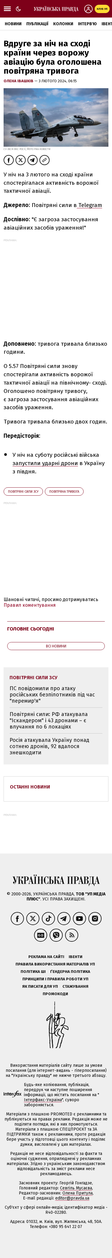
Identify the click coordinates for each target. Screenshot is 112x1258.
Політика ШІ (33, 971)
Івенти (75, 956)
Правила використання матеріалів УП (55, 964)
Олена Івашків (19, 81)
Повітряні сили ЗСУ (23, 492)
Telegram (89, 205)
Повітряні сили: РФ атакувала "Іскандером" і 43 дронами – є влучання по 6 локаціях (49, 720)
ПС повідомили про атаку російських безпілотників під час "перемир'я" (52, 694)
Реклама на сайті (46, 956)
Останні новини (30, 787)
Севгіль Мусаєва (76, 1188)
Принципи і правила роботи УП (55, 979)
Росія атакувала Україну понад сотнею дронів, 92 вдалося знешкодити (49, 746)
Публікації (37, 23)
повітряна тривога (64, 492)
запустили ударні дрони (45, 463)
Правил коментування (30, 605)
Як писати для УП (40, 986)
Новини (13, 23)
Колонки (63, 23)
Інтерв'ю (87, 23)
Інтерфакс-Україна (43, 1099)
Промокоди (55, 994)
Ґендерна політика (70, 971)
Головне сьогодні (30, 629)
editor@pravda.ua (72, 1198)
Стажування (75, 986)
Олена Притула (77, 1193)
